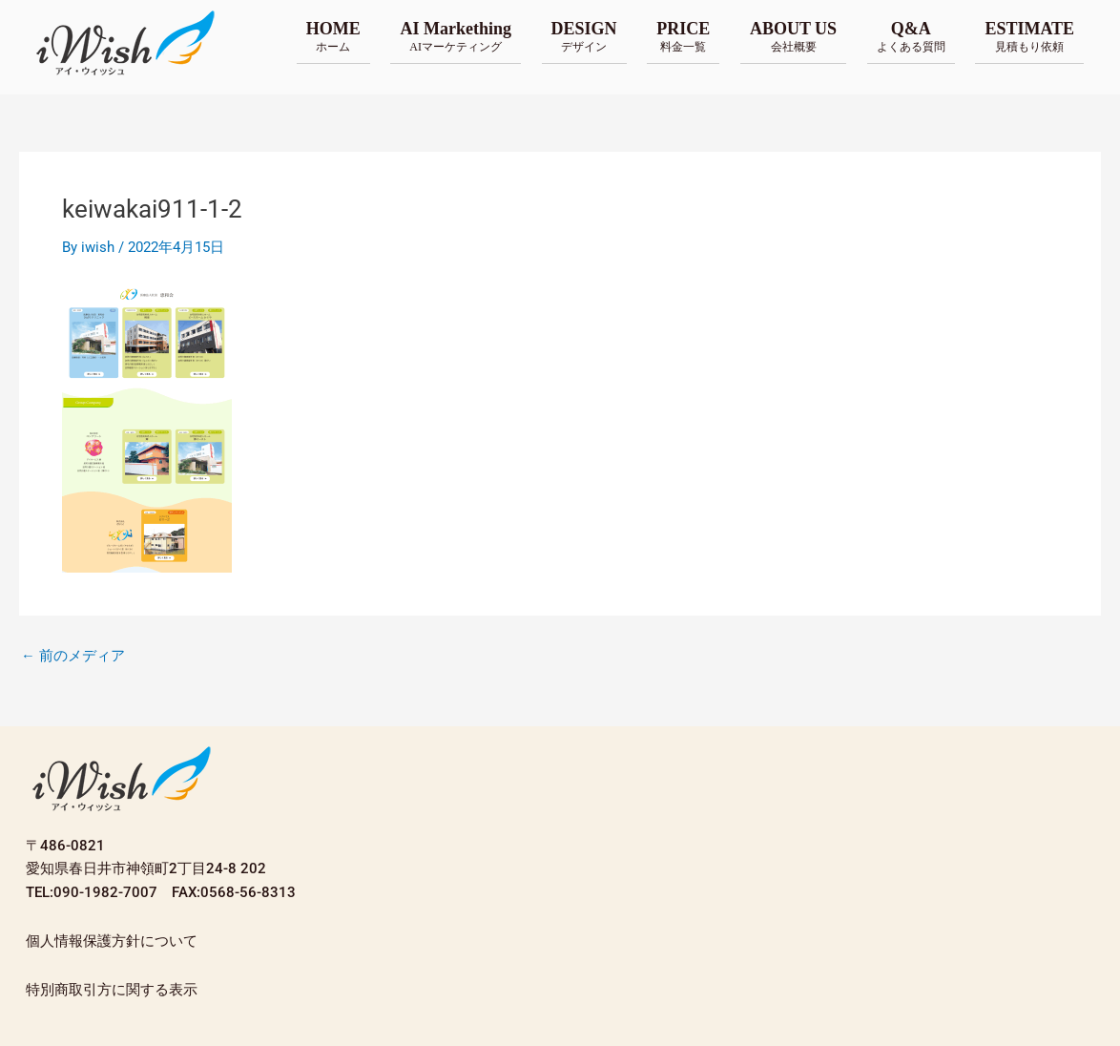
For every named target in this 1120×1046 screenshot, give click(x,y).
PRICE (683, 36)
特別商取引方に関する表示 (111, 989)
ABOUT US (793, 36)
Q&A (911, 36)
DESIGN (584, 36)
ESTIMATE (1029, 36)
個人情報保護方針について (111, 941)
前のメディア (73, 656)
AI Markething (455, 36)
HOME (333, 36)
